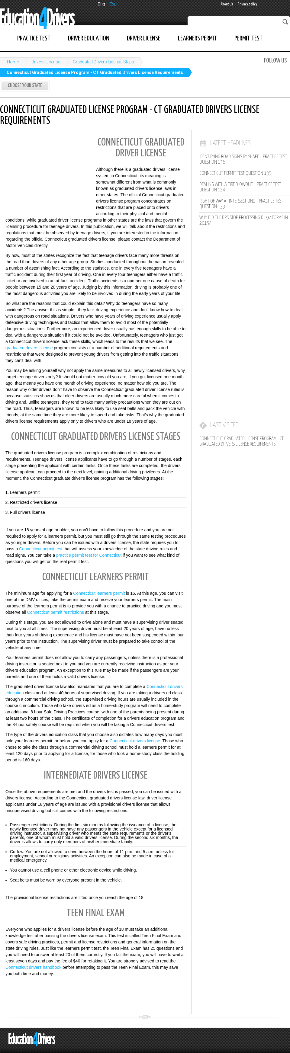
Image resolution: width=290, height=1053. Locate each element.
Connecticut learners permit (99, 593)
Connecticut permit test (40, 548)
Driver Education (88, 38)
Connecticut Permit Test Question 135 (235, 173)
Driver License (143, 38)
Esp (113, 4)
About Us (227, 4)
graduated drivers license (29, 347)
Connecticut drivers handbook (33, 967)
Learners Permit (197, 38)
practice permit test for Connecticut (88, 555)
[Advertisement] (45, 173)
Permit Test (248, 38)
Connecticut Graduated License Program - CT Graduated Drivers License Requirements (95, 72)
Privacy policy (247, 4)
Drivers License (45, 61)
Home (13, 61)
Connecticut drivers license (135, 740)
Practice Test (33, 38)
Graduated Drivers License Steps (103, 61)
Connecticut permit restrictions (55, 612)
